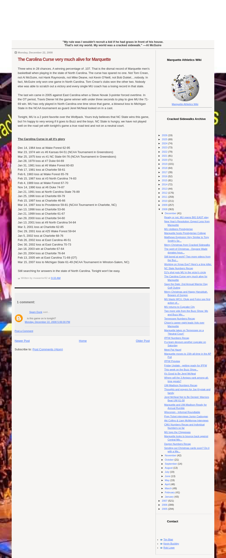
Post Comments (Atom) (48, 349)
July (167, 472)
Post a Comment (24, 331)
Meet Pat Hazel (172, 349)
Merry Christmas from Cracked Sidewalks (187, 244)
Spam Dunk (35, 312)
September (171, 463)
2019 (165, 164)
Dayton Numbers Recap (177, 444)
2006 (165, 504)
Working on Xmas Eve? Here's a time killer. (188, 264)
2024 (165, 143)
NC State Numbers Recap (178, 268)
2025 (165, 139)
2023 (165, 147)
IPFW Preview (172, 361)
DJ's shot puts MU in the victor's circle (185, 272)
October (169, 459)
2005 (165, 508)
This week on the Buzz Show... (181, 369)
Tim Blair (168, 539)
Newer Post (22, 340)
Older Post (143, 340)
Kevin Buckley (171, 543)
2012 (165, 192)
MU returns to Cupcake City (179, 306)
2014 (165, 184)
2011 (165, 196)
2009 (165, 205)
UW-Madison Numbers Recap (180, 385)
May (167, 480)
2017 (165, 172)
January (169, 496)
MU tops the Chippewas (177, 432)
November (171, 455)
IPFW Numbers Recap (176, 338)
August (169, 467)
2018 (165, 168)
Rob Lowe (169, 547)
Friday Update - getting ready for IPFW (185, 365)
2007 (165, 500)
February (170, 492)
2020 (165, 159)
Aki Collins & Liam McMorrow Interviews (186, 420)
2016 (165, 176)
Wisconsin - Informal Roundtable (182, 412)
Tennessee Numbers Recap (179, 318)
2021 (165, 155)
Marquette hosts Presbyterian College (185, 233)
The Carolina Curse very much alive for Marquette (64, 59)
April (167, 484)
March (168, 488)
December (171, 213)
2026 (165, 135)
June (168, 476)
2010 (165, 201)
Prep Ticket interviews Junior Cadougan (186, 416)
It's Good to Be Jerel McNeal (180, 373)
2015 (165, 180)
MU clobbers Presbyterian (178, 229)
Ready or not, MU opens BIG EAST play (186, 217)
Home (83, 340)
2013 (165, 188)
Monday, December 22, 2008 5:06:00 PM (47, 322)
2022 (165, 151)
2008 (165, 209)
